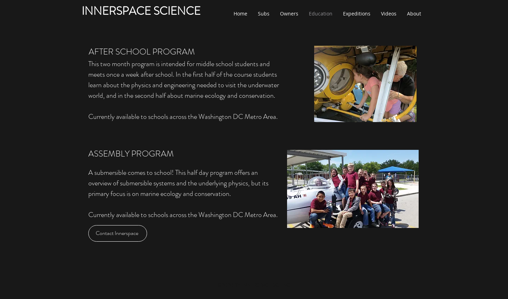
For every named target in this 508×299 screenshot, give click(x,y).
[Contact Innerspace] (117, 233)
